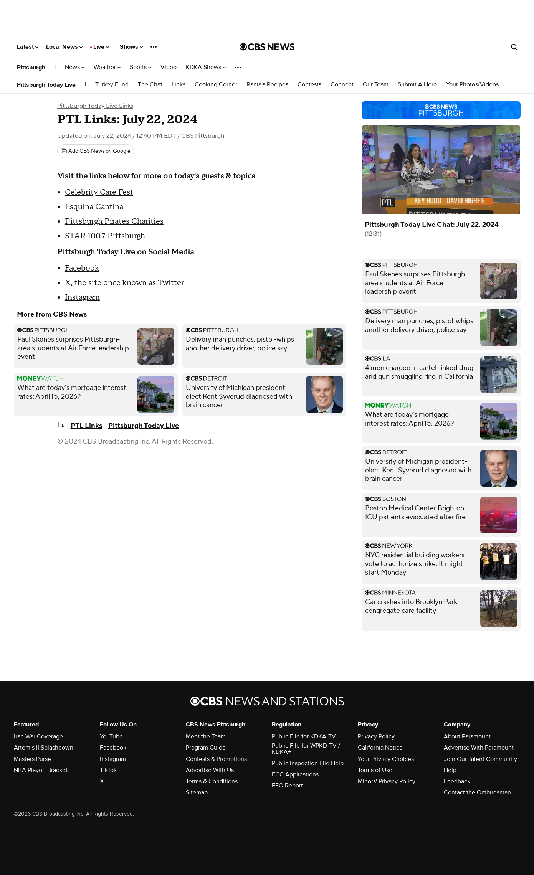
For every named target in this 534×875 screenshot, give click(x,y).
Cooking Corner (216, 84)
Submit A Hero (417, 84)
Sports (140, 67)
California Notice (380, 748)
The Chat (150, 84)
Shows (131, 47)
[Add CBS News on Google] (95, 151)
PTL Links (86, 425)
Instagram (82, 297)
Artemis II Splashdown (43, 748)
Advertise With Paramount (479, 748)
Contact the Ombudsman (477, 792)
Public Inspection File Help (308, 763)
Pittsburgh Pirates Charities (114, 221)
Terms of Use (375, 770)
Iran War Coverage (38, 736)
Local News (64, 47)
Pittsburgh (31, 67)
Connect (342, 84)
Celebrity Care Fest (99, 192)
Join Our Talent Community (480, 759)
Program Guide (206, 748)
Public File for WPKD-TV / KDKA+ (306, 749)
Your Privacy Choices (386, 759)
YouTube (111, 736)
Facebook (82, 268)
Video (168, 67)
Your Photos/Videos (472, 84)
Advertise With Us (210, 770)
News (74, 67)
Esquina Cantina (94, 207)
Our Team (376, 84)
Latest (27, 47)
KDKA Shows (206, 67)
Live (101, 47)
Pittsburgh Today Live (46, 85)
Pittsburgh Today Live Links (95, 106)
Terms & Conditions (212, 781)
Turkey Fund (112, 84)
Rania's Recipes (267, 84)
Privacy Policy (376, 736)
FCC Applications (295, 774)
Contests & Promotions (216, 759)
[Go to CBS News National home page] (267, 47)
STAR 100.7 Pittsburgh (105, 236)
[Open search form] (514, 46)
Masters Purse (32, 759)
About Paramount (467, 736)
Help (450, 770)
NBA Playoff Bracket (41, 770)
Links (178, 84)
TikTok (108, 770)
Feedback (457, 781)
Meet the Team (206, 736)
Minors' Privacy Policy (386, 781)
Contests (309, 84)
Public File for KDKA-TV (304, 736)
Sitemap (197, 792)
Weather (107, 67)
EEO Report (287, 786)
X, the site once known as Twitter (124, 283)
